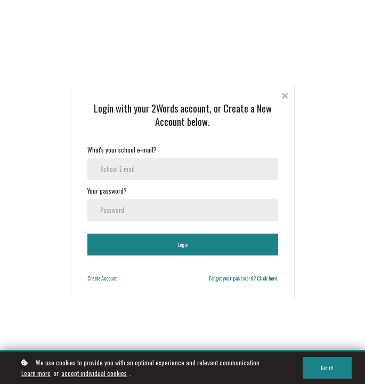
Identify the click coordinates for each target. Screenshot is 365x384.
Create (93, 278)
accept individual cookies (94, 373)
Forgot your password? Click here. (243, 278)
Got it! (327, 368)
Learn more (36, 373)
